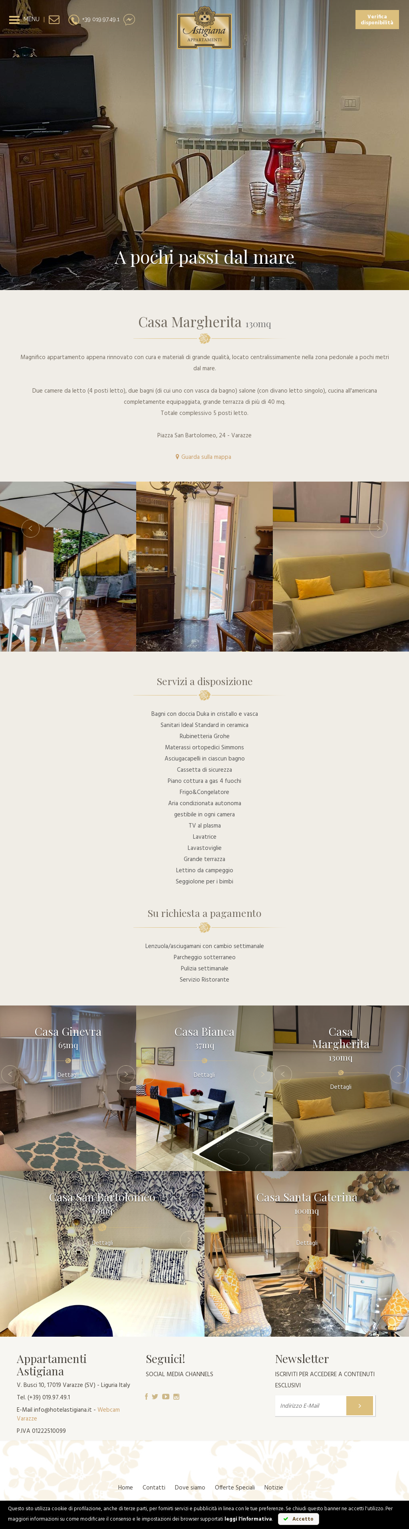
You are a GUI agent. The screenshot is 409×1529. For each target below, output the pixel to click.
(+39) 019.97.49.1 (49, 1398)
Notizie (273, 1488)
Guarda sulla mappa (203, 457)
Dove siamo (190, 1488)
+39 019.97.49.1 (93, 19)
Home (125, 1488)
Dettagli (68, 1075)
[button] (31, 567)
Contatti (154, 1488)
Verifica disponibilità (377, 20)
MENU (32, 19)
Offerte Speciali (235, 1488)
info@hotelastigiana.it (63, 1410)
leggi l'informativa (248, 1519)
